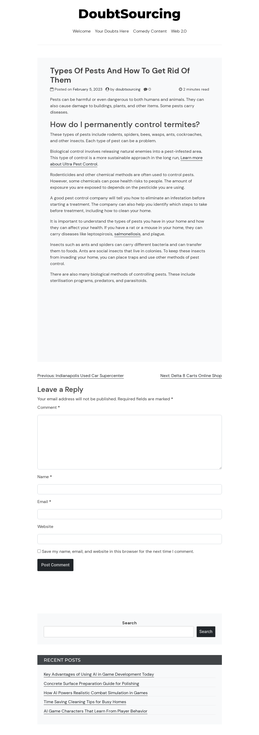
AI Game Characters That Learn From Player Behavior (95, 711)
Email (44, 501)
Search (129, 623)
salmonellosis (127, 234)
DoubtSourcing (129, 13)
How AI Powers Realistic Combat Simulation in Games (96, 693)
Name (44, 476)
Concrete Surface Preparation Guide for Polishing (91, 683)
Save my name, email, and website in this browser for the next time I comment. (118, 551)
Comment (48, 407)
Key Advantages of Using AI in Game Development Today (99, 674)
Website (45, 526)
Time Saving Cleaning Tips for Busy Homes (85, 702)
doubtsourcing (128, 89)
